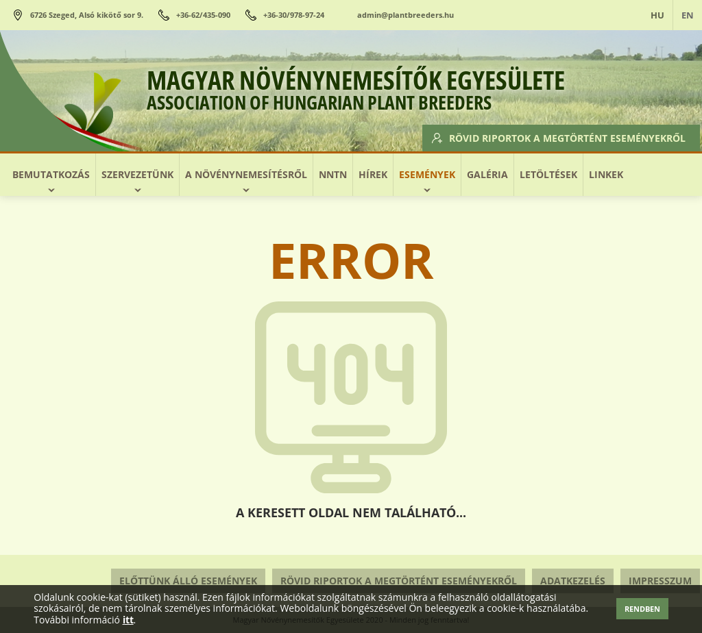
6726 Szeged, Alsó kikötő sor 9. (86, 15)
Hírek (373, 174)
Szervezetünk (137, 174)
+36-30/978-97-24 (293, 15)
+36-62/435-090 (203, 15)
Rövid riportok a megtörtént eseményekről (559, 137)
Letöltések (548, 174)
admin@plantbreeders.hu (405, 15)
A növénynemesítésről (246, 174)
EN (687, 15)
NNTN (333, 174)
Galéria (487, 174)
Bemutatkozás (51, 174)
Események (427, 174)
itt (128, 620)
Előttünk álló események (188, 580)
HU (657, 15)
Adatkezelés (572, 580)
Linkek (606, 174)
